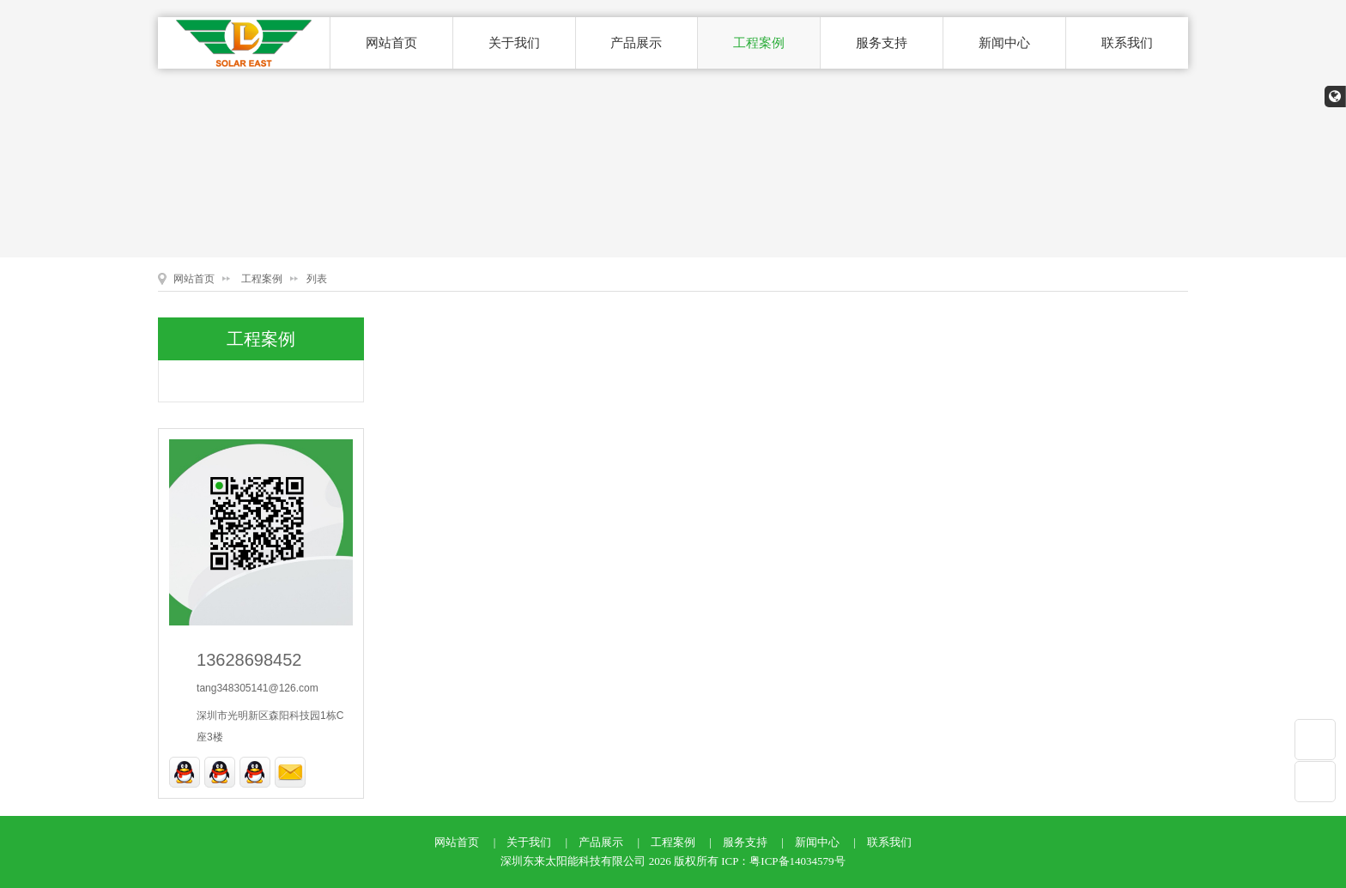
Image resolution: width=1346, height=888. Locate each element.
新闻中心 (1004, 43)
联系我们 (1127, 43)
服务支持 (881, 43)
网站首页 (391, 43)
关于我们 (514, 43)
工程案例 (759, 43)
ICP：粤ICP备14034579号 (783, 861)
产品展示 (636, 43)
